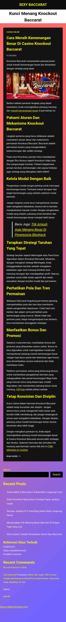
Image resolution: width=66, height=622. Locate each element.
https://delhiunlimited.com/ (14, 606)
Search (6, 469)
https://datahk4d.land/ (14, 550)
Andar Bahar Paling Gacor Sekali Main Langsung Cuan (34, 492)
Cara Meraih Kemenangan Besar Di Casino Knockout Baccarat (29, 44)
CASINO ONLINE (13, 32)
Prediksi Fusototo (12, 554)
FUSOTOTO (9, 546)
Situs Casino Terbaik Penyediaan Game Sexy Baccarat (34, 534)
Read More (13, 456)
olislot (6, 589)
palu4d (6, 596)
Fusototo (22, 574)
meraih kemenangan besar (24, 110)
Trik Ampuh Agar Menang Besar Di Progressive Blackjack (31, 229)
